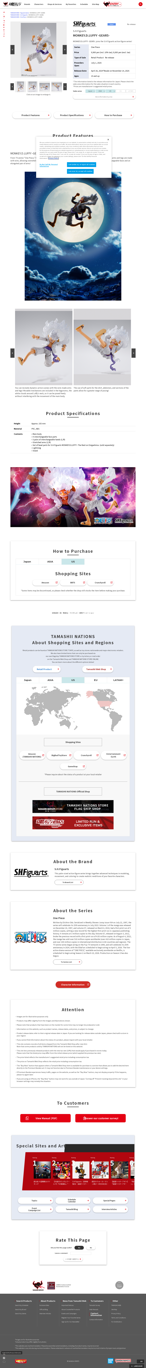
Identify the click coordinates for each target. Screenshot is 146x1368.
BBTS (72, 582)
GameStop (73, 766)
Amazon (45, 582)
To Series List (66, 962)
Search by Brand (20, 1309)
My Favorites (71, 4)
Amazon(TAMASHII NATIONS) (32, 755)
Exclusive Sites (44, 1305)
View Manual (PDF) (46, 1118)
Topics (34, 1200)
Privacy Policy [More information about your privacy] (54, 158)
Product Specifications (72, 115)
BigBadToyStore (59, 755)
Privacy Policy (116, 1313)
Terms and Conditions (118, 1318)
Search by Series (20, 1313)
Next (65, 49)
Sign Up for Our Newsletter (70, 1322)
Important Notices (68, 1305)
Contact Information (96, 1319)
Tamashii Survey (94, 1305)
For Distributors (116, 1322)
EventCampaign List (34, 1209)
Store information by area (103, 97)
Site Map (95, 4)
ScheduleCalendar (72, 1200)
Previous (12, 49)
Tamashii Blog (72, 1209)
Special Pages (109, 1200)
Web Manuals (93, 1309)
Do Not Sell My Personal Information (11, 1353)
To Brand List (67, 882)
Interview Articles (109, 1209)
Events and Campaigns (69, 1313)
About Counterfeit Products (71, 1309)
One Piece (23, 17)
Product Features (30, 115)
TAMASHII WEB (14, 13)
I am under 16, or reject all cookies (81, 164)
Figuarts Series (24, 13)
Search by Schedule (21, 1305)
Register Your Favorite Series (71, 1318)
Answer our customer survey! (101, 1118)
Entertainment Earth (113, 755)
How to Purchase (113, 115)
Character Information (72, 984)
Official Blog (44, 1309)
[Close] (108, 139)
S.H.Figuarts (23, 15)
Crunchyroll (100, 582)
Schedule (84, 4)
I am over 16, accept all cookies (80, 171)
